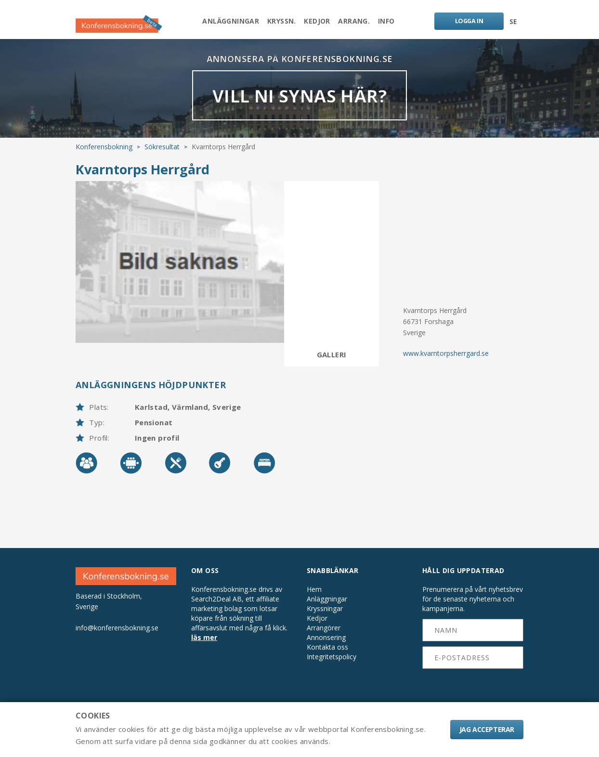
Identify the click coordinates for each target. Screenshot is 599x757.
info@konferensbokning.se (117, 635)
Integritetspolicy (331, 665)
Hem (314, 598)
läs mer (204, 646)
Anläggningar (222, 22)
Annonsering (326, 646)
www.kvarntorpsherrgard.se (446, 361)
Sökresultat (162, 155)
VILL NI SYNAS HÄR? (299, 103)
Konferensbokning (104, 155)
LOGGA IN (466, 21)
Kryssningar (325, 617)
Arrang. (359, 22)
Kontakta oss (327, 656)
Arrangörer (323, 636)
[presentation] (473, 695)
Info (395, 22)
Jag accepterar (486, 729)
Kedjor (317, 22)
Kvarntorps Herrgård (142, 178)
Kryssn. (277, 22)
